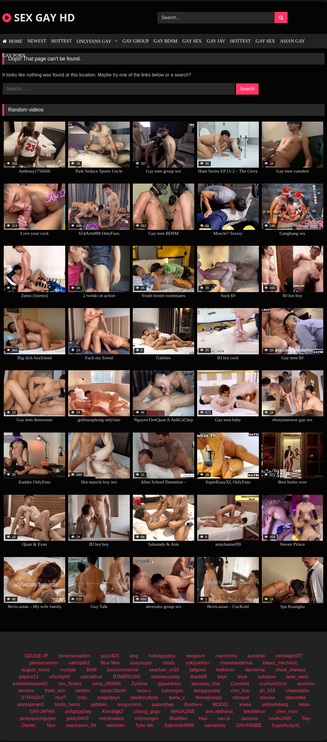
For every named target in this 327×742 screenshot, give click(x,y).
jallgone (198, 669)
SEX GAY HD (38, 17)
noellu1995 (280, 718)
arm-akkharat (219, 711)
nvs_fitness (69, 683)
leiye (222, 676)
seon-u (144, 690)
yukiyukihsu (198, 662)
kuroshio (256, 655)
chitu (82, 697)
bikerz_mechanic (280, 662)
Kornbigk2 (112, 711)
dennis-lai (255, 669)
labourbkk (296, 697)
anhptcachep (78, 711)
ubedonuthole (144, 697)
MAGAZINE (183, 711)
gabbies (99, 704)
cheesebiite (297, 690)
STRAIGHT (33, 697)
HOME (15, 41)
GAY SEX (192, 41)
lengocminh (129, 704)
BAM (91, 669)
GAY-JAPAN (41, 711)
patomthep (163, 704)
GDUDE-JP (36, 655)
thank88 (198, 676)
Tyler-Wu (144, 725)
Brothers (193, 704)
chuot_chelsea (290, 669)
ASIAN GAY (292, 41)
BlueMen (178, 718)
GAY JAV (216, 41)
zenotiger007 (289, 655)
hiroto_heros (67, 704)
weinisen (116, 725)
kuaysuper (141, 662)
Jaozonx (249, 718)
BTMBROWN (127, 676)
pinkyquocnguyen (38, 718)
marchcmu (226, 655)
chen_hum (287, 711)
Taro (50, 725)
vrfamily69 (59, 676)
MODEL (220, 704)
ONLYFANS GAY (94, 41)
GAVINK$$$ (248, 725)
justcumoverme (122, 669)
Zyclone (139, 683)
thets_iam (55, 690)
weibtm (82, 690)
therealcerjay (208, 697)
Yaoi (202, 718)
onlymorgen (147, 718)
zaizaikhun (92, 676)
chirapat (240, 697)
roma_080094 (106, 683)
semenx (26, 690)
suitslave (267, 676)
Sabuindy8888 (179, 725)
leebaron (225, 669)
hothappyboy (162, 655)
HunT (60, 697)
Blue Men (110, 662)
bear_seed (297, 676)
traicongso (172, 690)
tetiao (304, 704)
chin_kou (240, 690)
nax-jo (224, 718)
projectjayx (108, 697)
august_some (36, 669)
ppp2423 (110, 655)
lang (134, 655)
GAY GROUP (135, 41)
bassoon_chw (206, 683)
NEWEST (37, 41)
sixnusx (267, 697)
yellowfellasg (275, 704)
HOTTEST (61, 41)
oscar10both (113, 690)
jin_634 (267, 690)
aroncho (305, 683)
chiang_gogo (147, 711)
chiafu (169, 662)
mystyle (68, 669)
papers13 (28, 676)
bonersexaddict (74, 655)
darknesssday (165, 676)
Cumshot (239, 683)
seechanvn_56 (81, 725)
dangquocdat (207, 690)
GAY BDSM (165, 41)
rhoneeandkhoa (236, 662)
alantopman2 (30, 704)
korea (245, 704)
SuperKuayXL (286, 725)
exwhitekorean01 (30, 683)
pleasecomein (43, 662)
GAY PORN (13, 55)
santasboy (215, 725)
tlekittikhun (255, 711)
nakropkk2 (79, 662)
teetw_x (177, 697)
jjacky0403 (77, 718)
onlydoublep (111, 718)
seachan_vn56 (164, 669)
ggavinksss (169, 683)
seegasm (195, 655)
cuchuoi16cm (273, 683)
